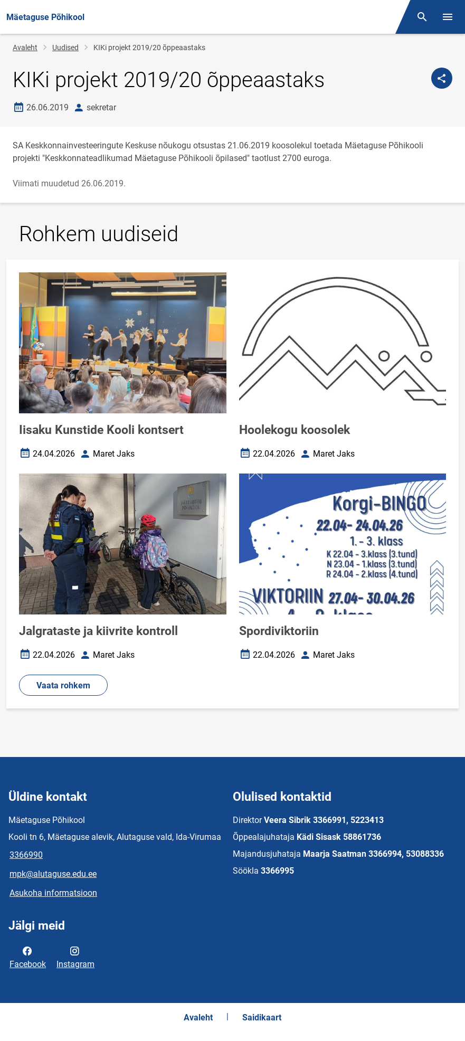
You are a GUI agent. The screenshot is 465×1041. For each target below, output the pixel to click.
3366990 (26, 855)
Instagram (75, 956)
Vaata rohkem (63, 685)
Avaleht (25, 47)
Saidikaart (261, 1017)
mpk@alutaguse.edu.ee (53, 874)
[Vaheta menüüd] (447, 17)
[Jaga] (441, 78)
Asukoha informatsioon (53, 893)
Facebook (28, 956)
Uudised (65, 47)
